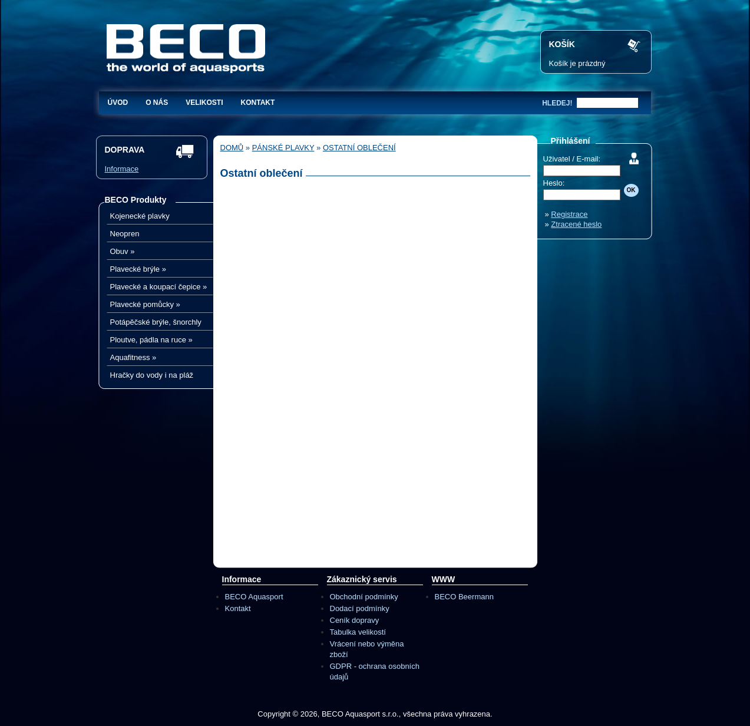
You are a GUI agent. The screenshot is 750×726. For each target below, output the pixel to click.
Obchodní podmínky (364, 596)
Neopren (125, 233)
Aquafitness (133, 357)
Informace (122, 168)
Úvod (118, 102)
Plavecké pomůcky (145, 304)
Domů (232, 147)
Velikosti (204, 102)
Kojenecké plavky (140, 216)
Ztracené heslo (576, 224)
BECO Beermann (464, 596)
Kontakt (258, 102)
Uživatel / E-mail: (572, 158)
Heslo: (554, 183)
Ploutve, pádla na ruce (151, 339)
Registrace (569, 214)
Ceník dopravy (354, 620)
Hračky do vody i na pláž (152, 375)
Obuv (122, 251)
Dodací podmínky (359, 608)
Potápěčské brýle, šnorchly (155, 322)
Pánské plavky (283, 147)
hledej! (557, 103)
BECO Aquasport (254, 596)
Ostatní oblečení (359, 147)
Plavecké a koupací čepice (158, 286)
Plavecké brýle (138, 269)
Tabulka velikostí (358, 632)
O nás (157, 102)
